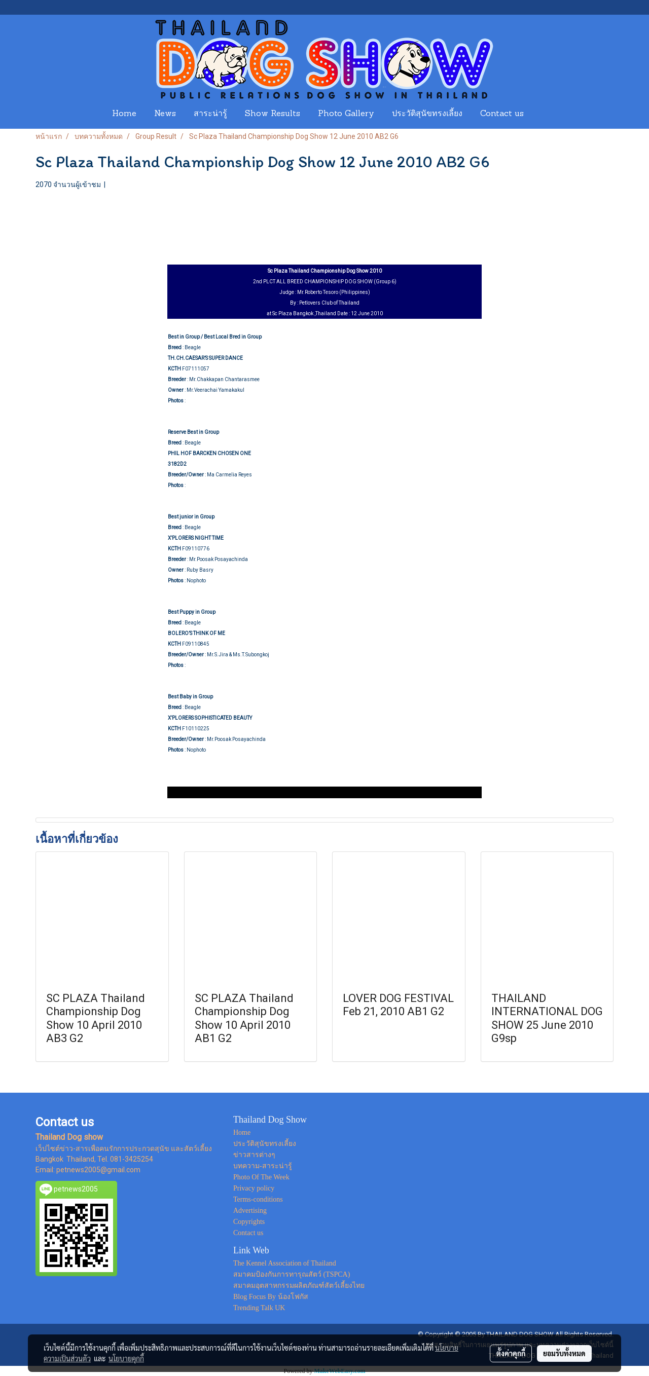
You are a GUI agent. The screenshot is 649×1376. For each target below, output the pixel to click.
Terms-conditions (258, 1199)
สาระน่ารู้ (210, 114)
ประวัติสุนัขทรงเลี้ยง (427, 114)
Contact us (502, 114)
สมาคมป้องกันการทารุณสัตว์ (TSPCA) (291, 1274)
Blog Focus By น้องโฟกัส (270, 1296)
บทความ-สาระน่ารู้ (262, 1166)
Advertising (250, 1210)
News (165, 114)
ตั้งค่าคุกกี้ (510, 1353)
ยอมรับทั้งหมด (564, 1353)
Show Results (272, 114)
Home (124, 114)
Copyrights (249, 1221)
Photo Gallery (346, 114)
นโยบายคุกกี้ (126, 1358)
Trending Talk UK (259, 1308)
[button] (542, 114)
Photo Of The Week (261, 1177)
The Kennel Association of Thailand (284, 1263)
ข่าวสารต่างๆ (254, 1155)
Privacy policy (253, 1188)
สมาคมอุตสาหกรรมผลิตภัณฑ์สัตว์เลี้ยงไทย (299, 1285)
